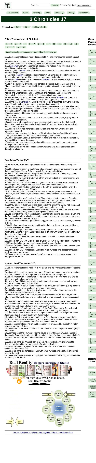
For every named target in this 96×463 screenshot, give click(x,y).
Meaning (36, 13)
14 (71, 44)
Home (25, 13)
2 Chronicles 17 (40, 27)
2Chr (26, 27)
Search (55, 5)
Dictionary (59, 13)
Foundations (13, 13)
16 (7, 47)
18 (18, 47)
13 (65, 44)
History (71, 13)
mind (15, 79)
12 (60, 44)
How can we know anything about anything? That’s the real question (43, 433)
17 (13, 47)
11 (54, 44)
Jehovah (14, 66)
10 (48, 44)
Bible (48, 13)
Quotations (83, 13)
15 (76, 44)
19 (24, 47)
